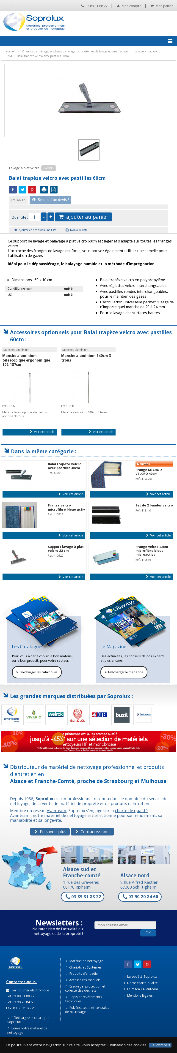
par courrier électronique (27, 990)
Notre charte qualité (141, 983)
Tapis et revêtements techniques (83, 999)
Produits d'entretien (83, 973)
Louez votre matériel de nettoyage (27, 1030)
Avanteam (56, 810)
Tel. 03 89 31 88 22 (19, 996)
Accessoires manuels (83, 980)
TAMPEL (48, 168)
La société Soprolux (140, 976)
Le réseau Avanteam (141, 989)
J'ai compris (160, 1045)
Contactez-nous (93, 831)
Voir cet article (42, 432)
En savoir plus (50, 831)
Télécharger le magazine (124, 672)
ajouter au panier (83, 216)
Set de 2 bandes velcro (154, 505)
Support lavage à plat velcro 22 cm (66, 548)
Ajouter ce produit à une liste (35, 230)
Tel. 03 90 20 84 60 (19, 1002)
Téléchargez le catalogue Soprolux (28, 1019)
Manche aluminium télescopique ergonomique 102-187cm (26, 360)
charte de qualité (131, 810)
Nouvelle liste (77, 230)
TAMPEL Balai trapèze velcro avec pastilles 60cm (37, 56)
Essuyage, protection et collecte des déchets (85, 988)
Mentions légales (138, 995)
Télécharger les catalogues (36, 672)
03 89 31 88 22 (94, 6)
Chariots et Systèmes (84, 967)
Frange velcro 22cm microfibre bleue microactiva (152, 551)
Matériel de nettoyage (84, 961)
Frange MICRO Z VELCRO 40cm (149, 472)
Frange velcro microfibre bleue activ (66, 507)
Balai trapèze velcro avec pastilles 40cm (64, 466)
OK (148, 932)
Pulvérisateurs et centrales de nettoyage (87, 1009)
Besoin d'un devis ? (50, 200)
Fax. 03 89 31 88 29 (20, 1008)
